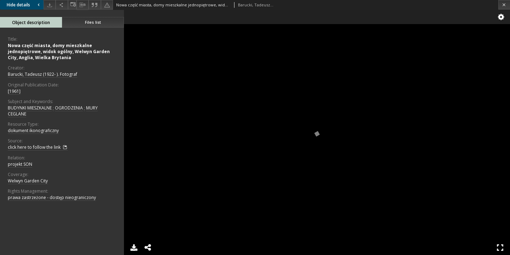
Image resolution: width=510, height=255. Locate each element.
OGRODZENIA (69, 108)
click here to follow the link (38, 147)
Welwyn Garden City (28, 181)
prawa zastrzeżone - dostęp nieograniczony (52, 197)
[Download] (50, 5)
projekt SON (20, 164)
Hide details (24, 5)
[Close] (504, 5)
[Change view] (72, 5)
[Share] (62, 5)
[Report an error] (107, 5)
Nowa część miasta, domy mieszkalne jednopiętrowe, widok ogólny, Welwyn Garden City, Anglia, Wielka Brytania (59, 51)
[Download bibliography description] (82, 5)
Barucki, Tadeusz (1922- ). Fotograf (42, 74)
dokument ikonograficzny (33, 131)
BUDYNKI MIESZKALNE (30, 108)
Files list (93, 22)
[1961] (14, 91)
